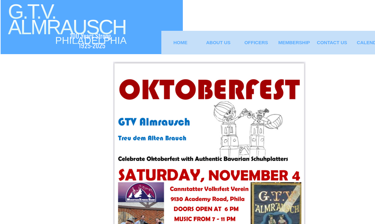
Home (180, 42)
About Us (218, 42)
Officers (256, 42)
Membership (294, 42)
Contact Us (332, 42)
